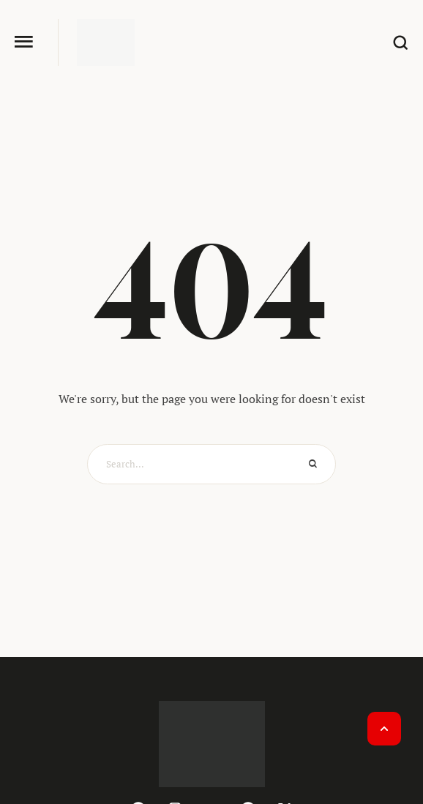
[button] (24, 42)
